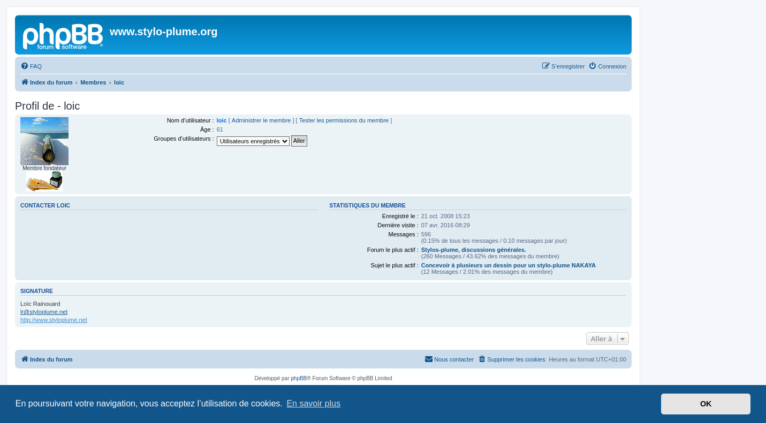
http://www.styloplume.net (53, 320)
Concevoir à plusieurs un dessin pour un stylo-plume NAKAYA (508, 265)
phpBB (299, 378)
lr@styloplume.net (43, 312)
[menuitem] (31, 66)
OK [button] (706, 403)
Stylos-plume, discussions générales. (473, 250)
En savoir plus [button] (313, 403)
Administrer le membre (261, 120)
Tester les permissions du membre (344, 120)
